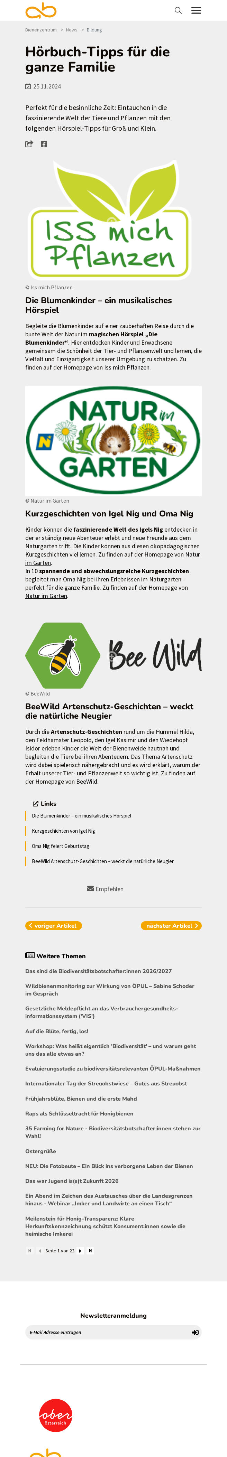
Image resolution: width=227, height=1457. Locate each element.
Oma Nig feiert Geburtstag (60, 846)
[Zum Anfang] (30, 1250)
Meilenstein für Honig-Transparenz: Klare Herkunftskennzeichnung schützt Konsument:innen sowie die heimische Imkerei (105, 1226)
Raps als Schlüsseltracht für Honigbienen (79, 1114)
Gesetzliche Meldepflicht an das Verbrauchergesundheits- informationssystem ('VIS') (101, 1012)
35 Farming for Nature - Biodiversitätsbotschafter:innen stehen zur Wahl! (113, 1132)
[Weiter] (80, 1250)
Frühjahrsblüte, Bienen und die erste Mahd (81, 1099)
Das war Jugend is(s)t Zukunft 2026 (72, 1181)
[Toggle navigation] (179, 10)
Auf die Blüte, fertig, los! (56, 1031)
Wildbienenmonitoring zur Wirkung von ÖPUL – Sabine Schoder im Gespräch (109, 990)
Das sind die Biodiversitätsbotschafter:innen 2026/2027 (98, 971)
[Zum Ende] (90, 1250)
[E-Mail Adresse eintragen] (107, 1332)
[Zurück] (40, 1250)
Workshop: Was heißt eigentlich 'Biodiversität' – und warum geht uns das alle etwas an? (110, 1050)
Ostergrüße (40, 1151)
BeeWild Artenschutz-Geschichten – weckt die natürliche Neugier (103, 861)
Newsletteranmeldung (113, 1315)
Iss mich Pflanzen (126, 367)
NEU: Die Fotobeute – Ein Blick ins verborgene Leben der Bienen (109, 1166)
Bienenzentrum (41, 30)
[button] (31, 143)
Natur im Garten (46, 596)
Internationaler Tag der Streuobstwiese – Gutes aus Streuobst (106, 1083)
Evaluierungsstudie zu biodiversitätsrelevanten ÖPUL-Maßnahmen (113, 1069)
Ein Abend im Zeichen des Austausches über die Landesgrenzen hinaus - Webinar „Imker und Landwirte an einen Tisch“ (109, 1199)
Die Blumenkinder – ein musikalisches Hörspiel (81, 815)
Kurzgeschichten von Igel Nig (63, 831)
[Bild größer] (113, 221)
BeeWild (86, 781)
